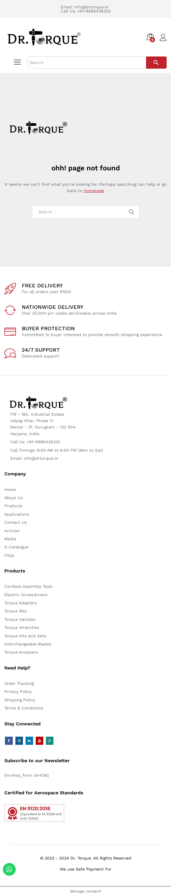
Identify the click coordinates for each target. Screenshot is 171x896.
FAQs (9, 555)
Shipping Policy (19, 700)
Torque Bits (15, 611)
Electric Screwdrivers (25, 594)
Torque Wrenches (21, 627)
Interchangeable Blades (27, 644)
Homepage (94, 190)
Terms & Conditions (23, 708)
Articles (11, 530)
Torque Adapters (20, 603)
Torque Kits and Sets (25, 636)
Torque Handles (19, 619)
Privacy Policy (18, 691)
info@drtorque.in (91, 7)
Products (13, 505)
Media (10, 538)
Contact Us (15, 522)
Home (10, 489)
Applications (16, 514)
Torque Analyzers (21, 652)
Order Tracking (19, 683)
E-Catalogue (16, 547)
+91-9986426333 (94, 11)
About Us (13, 497)
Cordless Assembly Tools (28, 586)
